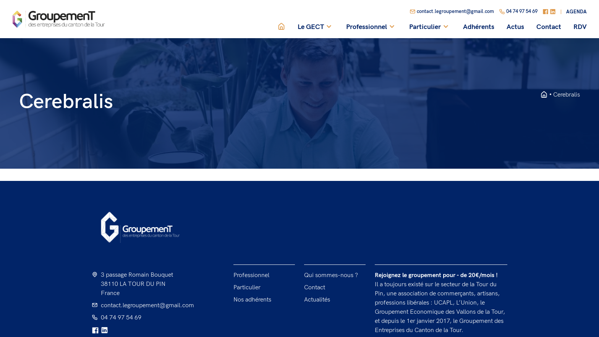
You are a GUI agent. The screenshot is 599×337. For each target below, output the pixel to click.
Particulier (430, 27)
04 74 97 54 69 (518, 11)
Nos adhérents (252, 299)
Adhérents (478, 27)
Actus (515, 27)
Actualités (317, 299)
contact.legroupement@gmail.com (452, 11)
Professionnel (371, 27)
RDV (580, 27)
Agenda (576, 12)
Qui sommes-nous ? (331, 275)
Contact (548, 27)
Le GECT (316, 27)
